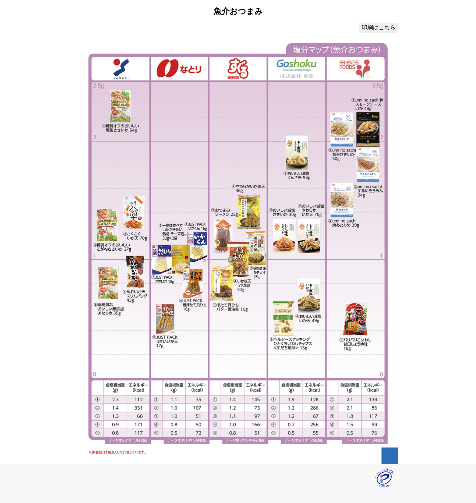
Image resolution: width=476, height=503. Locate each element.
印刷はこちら (379, 27)
